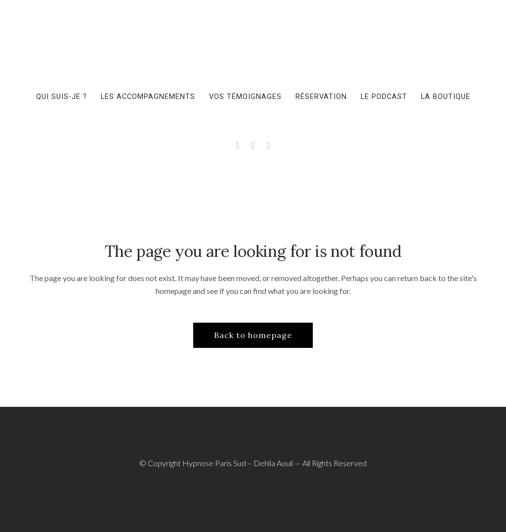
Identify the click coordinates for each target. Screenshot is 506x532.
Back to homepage (253, 335)
